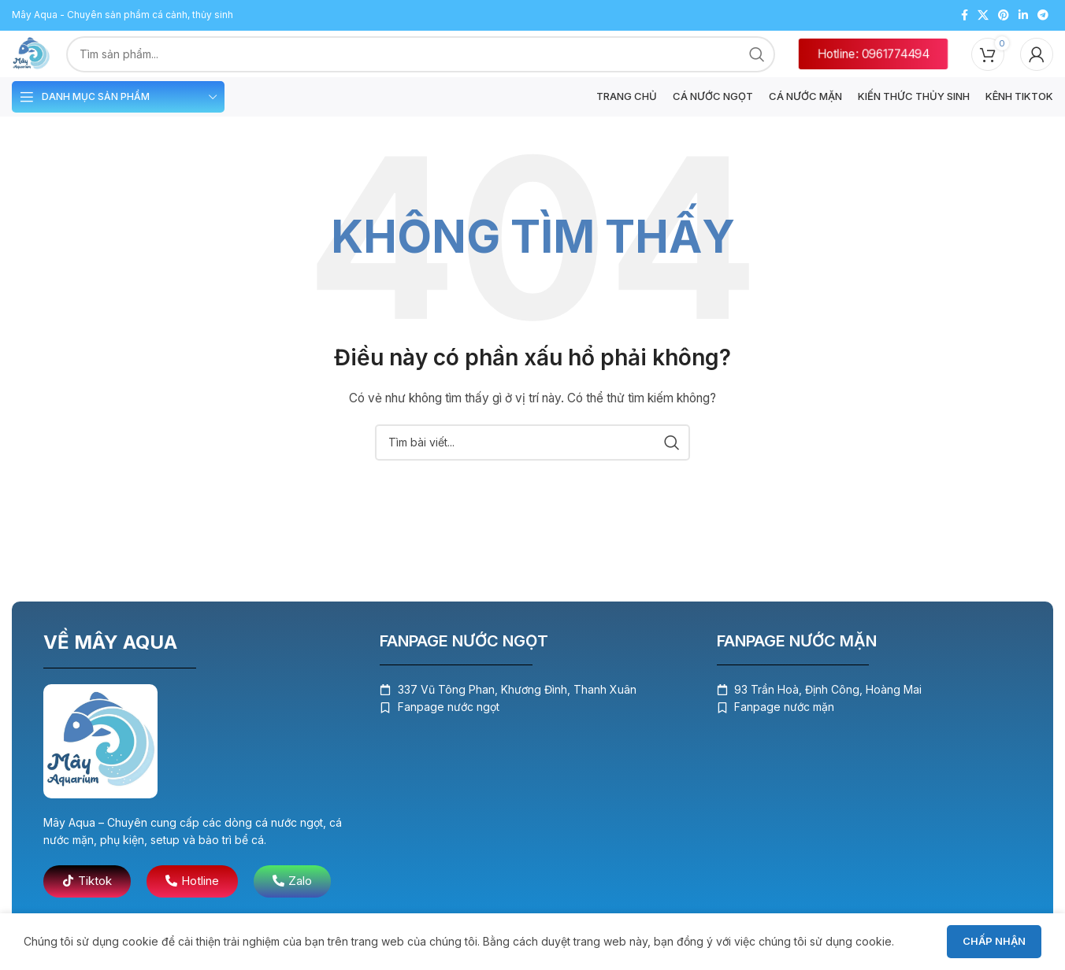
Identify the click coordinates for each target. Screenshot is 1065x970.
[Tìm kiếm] (532, 452)
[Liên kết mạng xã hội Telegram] (1043, 13)
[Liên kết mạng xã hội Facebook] (964, 13)
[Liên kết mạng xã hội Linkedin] (1023, 13)
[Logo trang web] (37, 55)
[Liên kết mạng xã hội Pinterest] (1003, 13)
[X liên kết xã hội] (983, 13)
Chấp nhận (994, 941)
